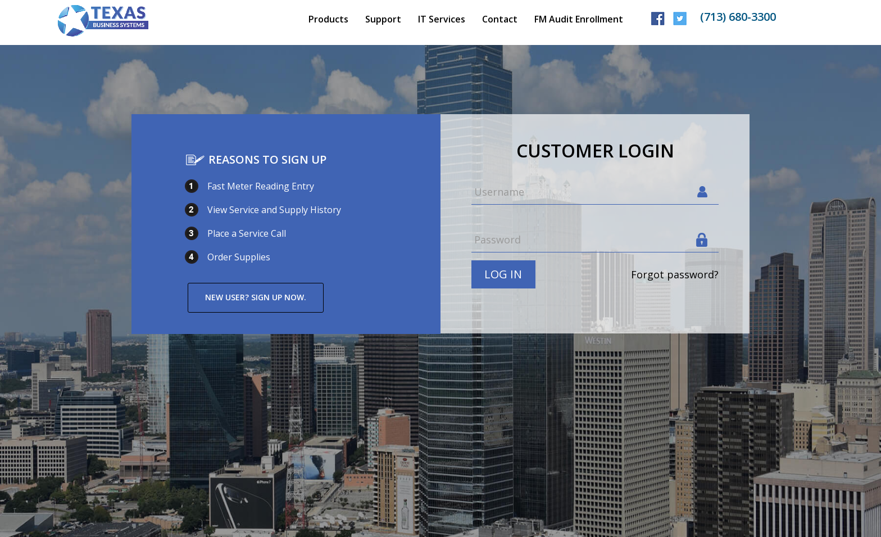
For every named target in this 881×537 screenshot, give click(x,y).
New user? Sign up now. (255, 297)
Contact (499, 19)
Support (383, 19)
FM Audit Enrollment (578, 19)
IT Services (441, 19)
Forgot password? (675, 274)
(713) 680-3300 (738, 16)
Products (328, 19)
